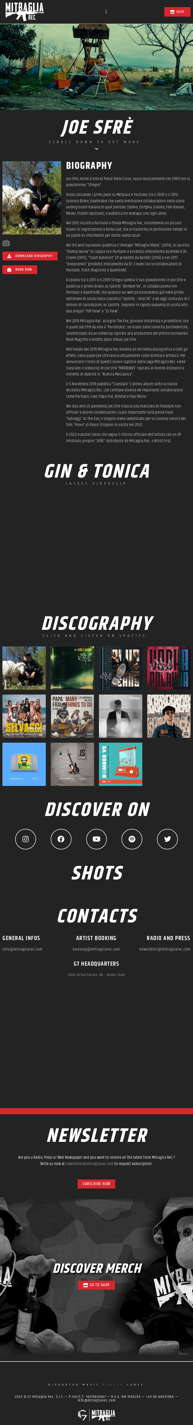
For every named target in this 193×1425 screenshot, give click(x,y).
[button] (106, 12)
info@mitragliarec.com (22, 950)
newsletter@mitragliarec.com (165, 950)
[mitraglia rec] (96, 1048)
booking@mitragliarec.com (96, 950)
